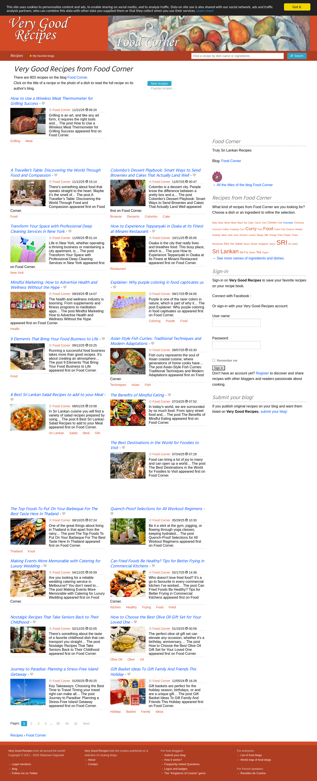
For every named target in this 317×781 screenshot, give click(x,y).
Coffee (225, 229)
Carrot (258, 223)
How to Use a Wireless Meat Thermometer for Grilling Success (51, 101)
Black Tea (242, 223)
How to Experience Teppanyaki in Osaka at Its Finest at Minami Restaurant (156, 229)
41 (76, 723)
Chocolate (288, 223)
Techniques (118, 385)
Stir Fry (244, 252)
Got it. (297, 7)
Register (262, 373)
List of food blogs (251, 755)
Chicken (272, 222)
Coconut (216, 229)
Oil (142, 659)
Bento (227, 223)
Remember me (227, 360)
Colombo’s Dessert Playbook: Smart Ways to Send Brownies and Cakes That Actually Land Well (155, 173)
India (230, 235)
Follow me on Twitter (25, 773)
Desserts (133, 216)
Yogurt (265, 252)
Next (86, 723)
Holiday (115, 711)
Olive (131, 659)
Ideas (159, 711)
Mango (260, 235)
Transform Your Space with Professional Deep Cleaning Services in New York (51, 229)
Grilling (15, 141)
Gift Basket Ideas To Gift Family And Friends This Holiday (153, 672)
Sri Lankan (56, 433)
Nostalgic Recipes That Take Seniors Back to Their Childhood (54, 620)
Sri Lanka (293, 244)
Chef (264, 223)
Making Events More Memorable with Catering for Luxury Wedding (55, 564)
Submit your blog (174, 755)
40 (67, 723)
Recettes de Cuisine (253, 773)
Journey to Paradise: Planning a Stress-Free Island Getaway (54, 672)
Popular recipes (161, 88)
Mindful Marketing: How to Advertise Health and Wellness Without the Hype (53, 285)
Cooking (234, 229)
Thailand (16, 551)
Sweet (252, 252)
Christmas (299, 223)
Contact (93, 764)
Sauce (246, 244)
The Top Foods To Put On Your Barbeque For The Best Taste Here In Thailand (54, 511)
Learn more (211, 11)
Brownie (116, 216)
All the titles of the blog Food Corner (245, 185)
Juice (236, 235)
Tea (258, 252)
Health (15, 329)
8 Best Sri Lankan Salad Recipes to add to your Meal (56, 395)
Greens (290, 229)
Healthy (131, 607)
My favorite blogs (41, 55)
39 (58, 723)
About (91, 759)
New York (17, 272)
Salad (73, 433)
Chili (280, 223)
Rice (226, 243)
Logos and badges (175, 768)
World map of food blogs (256, 759)
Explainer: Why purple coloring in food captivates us (156, 282)
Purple (170, 321)
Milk (266, 235)
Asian (135, 385)
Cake (166, 216)
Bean (220, 223)
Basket (131, 711)
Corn (242, 229)
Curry (250, 228)
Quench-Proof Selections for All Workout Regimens (156, 509)
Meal (86, 433)
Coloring (155, 321)
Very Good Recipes (20, 750)
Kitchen (115, 607)
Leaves (252, 235)
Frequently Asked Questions (181, 764)
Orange (272, 235)
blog (14, 768)
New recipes (159, 83)
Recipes (16, 56)
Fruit (283, 229)
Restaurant (118, 268)
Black (233, 223)
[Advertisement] (158, 132)
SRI (97, 433)
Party (280, 235)
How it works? (173, 759)
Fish (148, 385)
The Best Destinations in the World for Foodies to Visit (154, 445)
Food (14, 216)
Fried (172, 607)
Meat (29, 141)
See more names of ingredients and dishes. (251, 258)
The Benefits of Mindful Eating (137, 395)
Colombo (151, 216)
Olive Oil (116, 659)
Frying (146, 607)
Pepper (287, 235)
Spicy (272, 243)
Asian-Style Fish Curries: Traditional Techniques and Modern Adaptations (155, 341)
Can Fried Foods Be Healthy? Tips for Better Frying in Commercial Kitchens (157, 564)
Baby (214, 223)
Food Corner (77, 77)
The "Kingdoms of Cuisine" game (185, 773)
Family (145, 711)
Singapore (263, 244)
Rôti (232, 244)
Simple (254, 244)
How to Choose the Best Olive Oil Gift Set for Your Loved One (155, 620)
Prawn (295, 235)
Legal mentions (21, 764)
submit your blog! (273, 411)
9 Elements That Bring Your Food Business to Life (54, 339)
